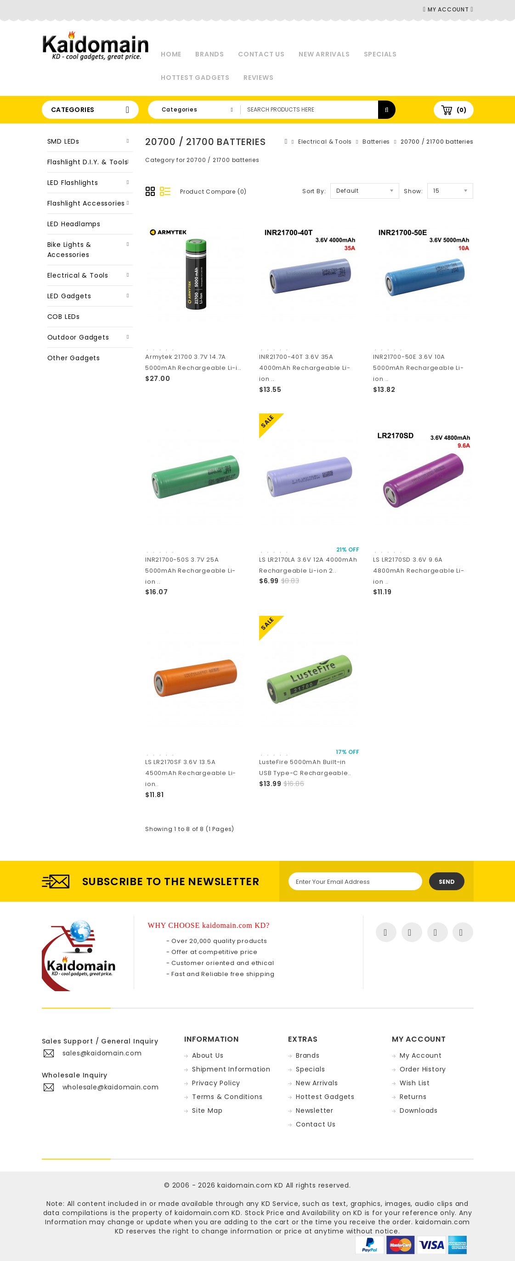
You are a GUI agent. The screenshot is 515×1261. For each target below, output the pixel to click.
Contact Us (261, 54)
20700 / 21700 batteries (437, 141)
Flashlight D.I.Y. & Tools (87, 162)
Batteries (376, 141)
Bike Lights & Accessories (69, 249)
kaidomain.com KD (250, 1185)
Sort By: (314, 191)
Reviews (258, 77)
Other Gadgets (73, 358)
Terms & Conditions (227, 1096)
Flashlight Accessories (86, 203)
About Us (207, 1055)
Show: (413, 191)
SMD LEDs (63, 141)
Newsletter (315, 1110)
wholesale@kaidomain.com (110, 1087)
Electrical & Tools (77, 275)
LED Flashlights (72, 182)
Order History (423, 1069)
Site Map (207, 1110)
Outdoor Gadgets (78, 337)
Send (447, 882)
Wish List (415, 1083)
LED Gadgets (69, 296)
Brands (209, 54)
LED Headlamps (74, 224)
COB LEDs (63, 316)
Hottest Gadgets (195, 77)
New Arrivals (324, 54)
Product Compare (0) (213, 191)
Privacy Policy (216, 1083)
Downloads (419, 1110)
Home (171, 54)
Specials (380, 54)
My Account (421, 1055)
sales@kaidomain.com (102, 1053)
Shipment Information (231, 1069)
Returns (413, 1096)
